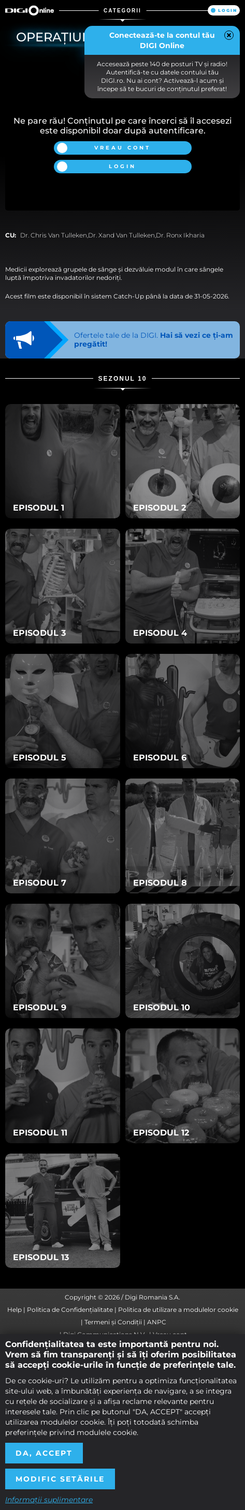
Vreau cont (122, 147)
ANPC (156, 1322)
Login (227, 10)
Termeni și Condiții (113, 1322)
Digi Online (29, 10)
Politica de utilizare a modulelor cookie (178, 1309)
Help (14, 1309)
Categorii (122, 10)
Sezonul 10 (122, 378)
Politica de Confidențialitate (70, 1309)
